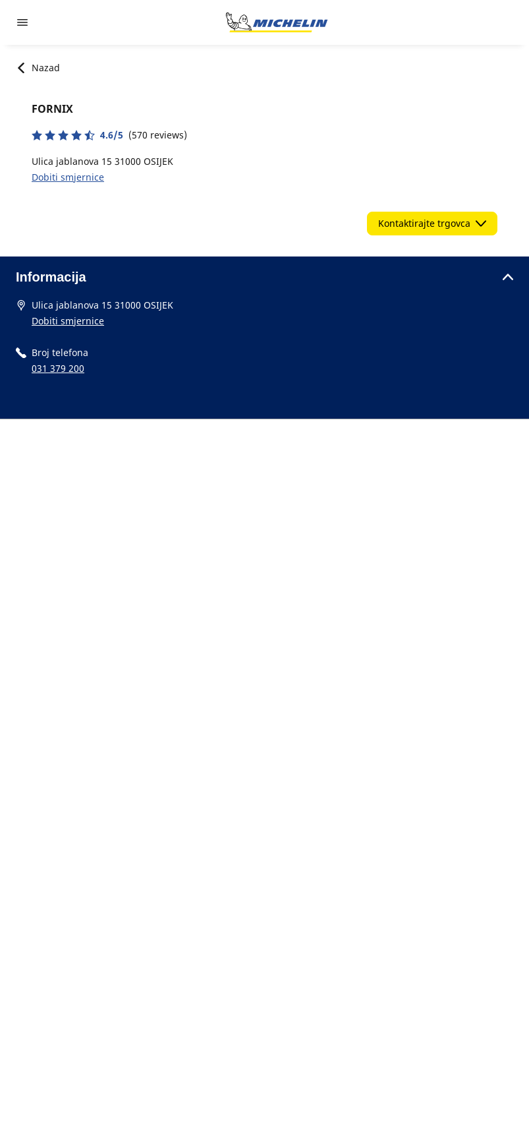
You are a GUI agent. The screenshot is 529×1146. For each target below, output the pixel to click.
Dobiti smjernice (68, 177)
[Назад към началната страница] (276, 22)
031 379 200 (58, 368)
